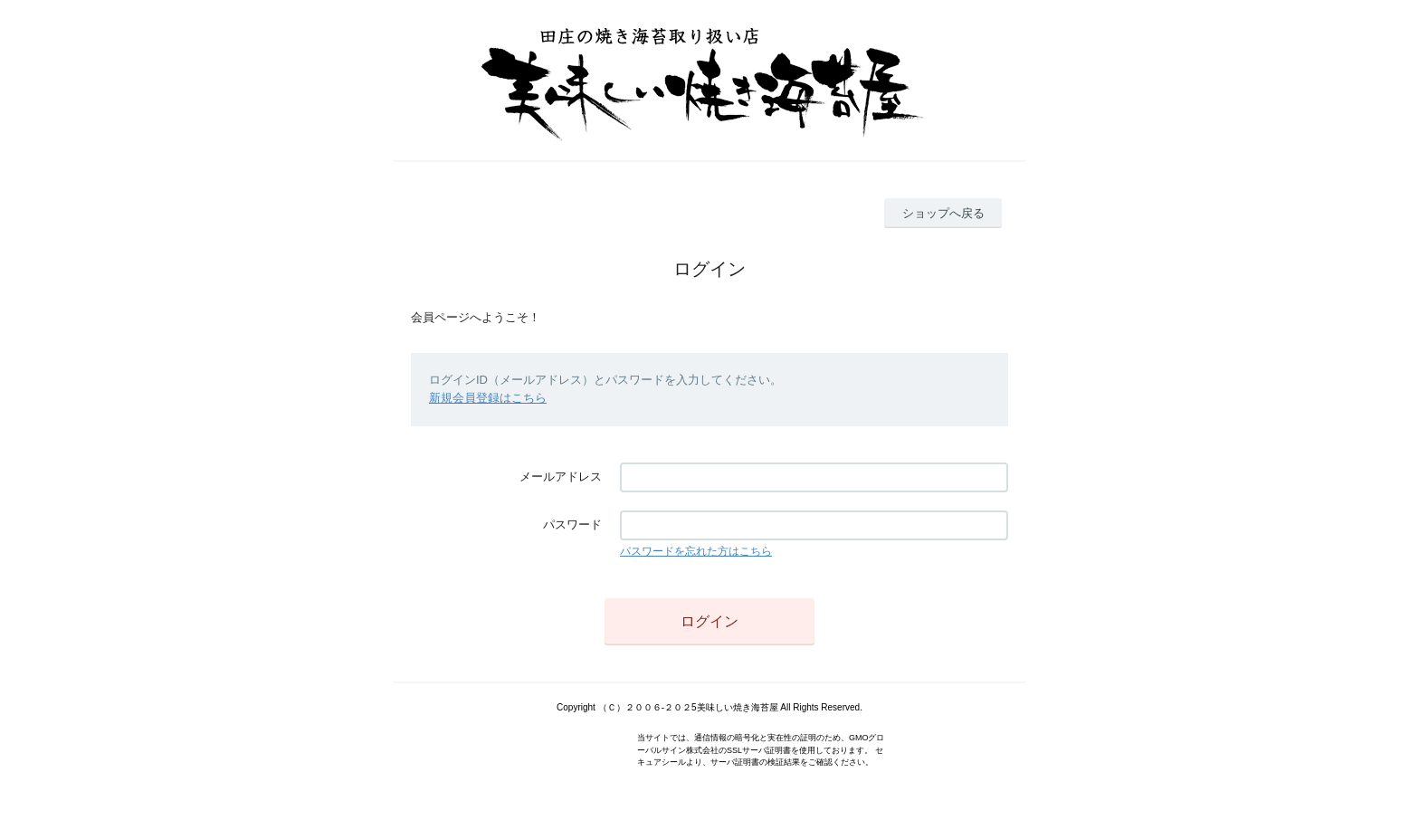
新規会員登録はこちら (488, 398)
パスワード (572, 524)
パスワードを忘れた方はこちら (696, 551)
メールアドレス (560, 476)
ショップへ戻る (943, 213)
